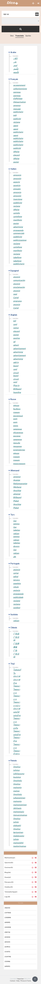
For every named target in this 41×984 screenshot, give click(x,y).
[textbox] (20, 14)
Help (18, 981)
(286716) (7, 932)
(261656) (7, 937)
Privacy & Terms (25, 981)
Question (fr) (9, 862)
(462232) (7, 908)
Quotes (28, 36)
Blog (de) (8, 872)
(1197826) (8, 913)
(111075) (7, 951)
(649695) (7, 966)
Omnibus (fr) (9, 887)
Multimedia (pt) (10, 858)
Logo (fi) (7, 897)
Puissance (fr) (9, 882)
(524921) (7, 947)
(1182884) (8, 917)
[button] (33, 3)
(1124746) (8, 956)
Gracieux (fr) (9, 867)
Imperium (20, 979)
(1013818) (8, 927)
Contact (12, 981)
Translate (19, 36)
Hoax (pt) (8, 877)
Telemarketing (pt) (11, 892)
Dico (12, 36)
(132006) (7, 961)
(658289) (7, 922)
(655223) (7, 942)
